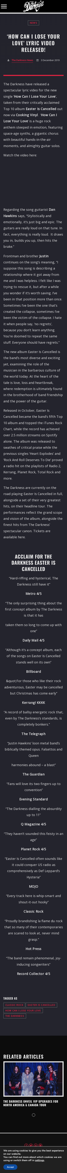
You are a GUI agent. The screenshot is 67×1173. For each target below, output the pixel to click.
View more (33, 1079)
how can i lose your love (23, 1010)
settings (39, 1160)
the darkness (14, 1016)
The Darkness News (22, 60)
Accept (10, 1167)
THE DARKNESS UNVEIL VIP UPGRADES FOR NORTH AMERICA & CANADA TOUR (30, 1103)
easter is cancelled (41, 1005)
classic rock (14, 1005)
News (33, 22)
